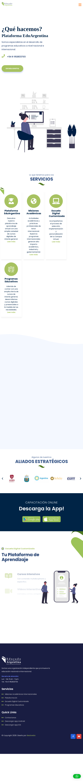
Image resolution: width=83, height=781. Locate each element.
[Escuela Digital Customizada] (56, 201)
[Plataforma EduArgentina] (11, 201)
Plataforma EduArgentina (12, 212)
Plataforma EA (11, 698)
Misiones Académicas (33, 212)
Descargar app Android (15, 721)
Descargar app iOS (13, 725)
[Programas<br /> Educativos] (11, 269)
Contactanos (10, 717)
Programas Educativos (11, 280)
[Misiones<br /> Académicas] (33, 201)
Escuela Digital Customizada (57, 213)
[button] (2, 478)
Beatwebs (31, 735)
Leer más (11, 241)
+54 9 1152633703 (16, 56)
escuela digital (12, 68)
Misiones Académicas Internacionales (21, 694)
